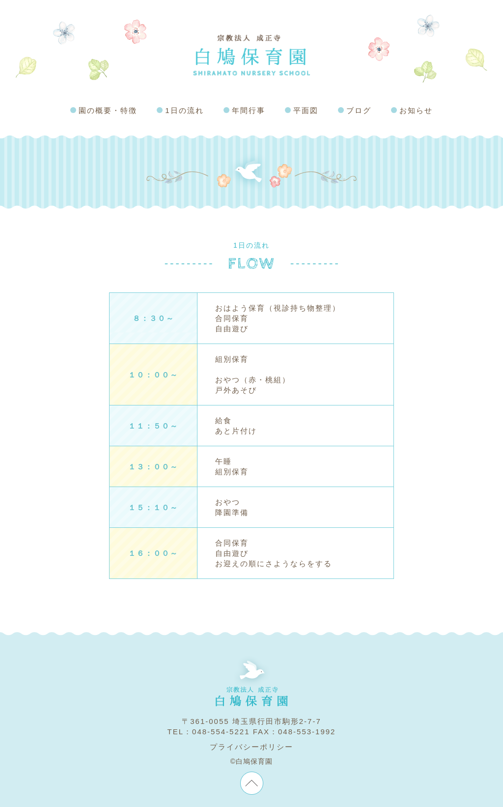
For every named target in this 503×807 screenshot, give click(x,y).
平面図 (305, 110)
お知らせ (416, 110)
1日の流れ (184, 110)
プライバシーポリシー (251, 747)
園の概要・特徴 (108, 110)
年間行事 (248, 110)
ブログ (358, 110)
